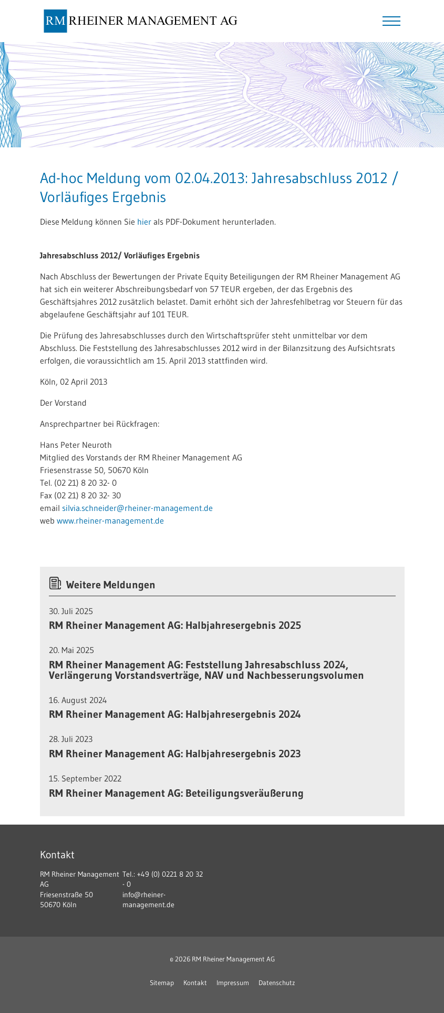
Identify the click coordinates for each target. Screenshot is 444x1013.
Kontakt (195, 982)
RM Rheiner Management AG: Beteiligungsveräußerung (176, 793)
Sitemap (162, 982)
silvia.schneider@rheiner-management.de (137, 508)
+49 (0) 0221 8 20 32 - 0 (162, 879)
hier (144, 221)
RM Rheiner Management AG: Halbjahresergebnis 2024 (175, 714)
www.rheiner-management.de (110, 520)
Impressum (232, 982)
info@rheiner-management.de (148, 900)
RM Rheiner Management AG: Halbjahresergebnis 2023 (175, 753)
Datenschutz (277, 982)
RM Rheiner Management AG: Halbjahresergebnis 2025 (175, 625)
